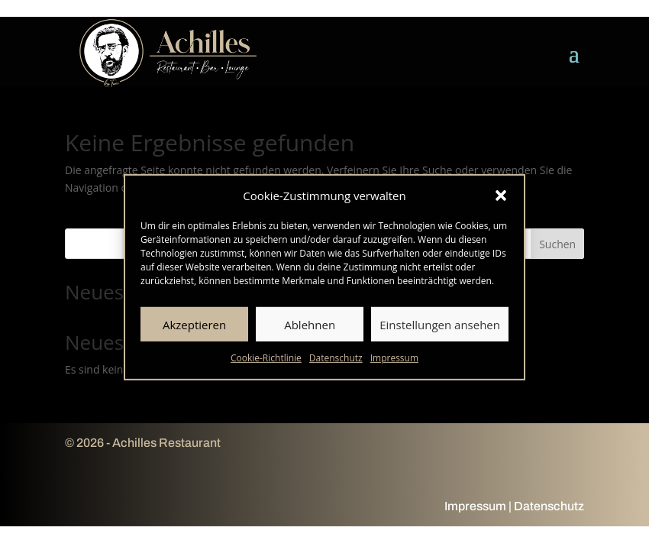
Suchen (557, 244)
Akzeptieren (194, 328)
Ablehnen (309, 328)
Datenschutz (336, 362)
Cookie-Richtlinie (266, 362)
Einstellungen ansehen (439, 328)
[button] (501, 199)
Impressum (394, 362)
